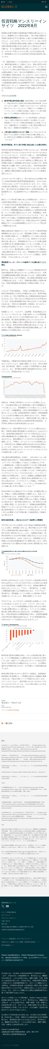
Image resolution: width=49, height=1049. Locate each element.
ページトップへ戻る (11, 1045)
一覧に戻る (6, 723)
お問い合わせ (5, 921)
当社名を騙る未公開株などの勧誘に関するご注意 (17, 927)
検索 (44, 1)
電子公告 (4, 924)
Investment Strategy (13, 710)
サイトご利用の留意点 (8, 912)
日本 (3, 2)
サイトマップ (5, 915)
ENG (11, 2)
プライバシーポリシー (8, 918)
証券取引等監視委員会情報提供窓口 (13, 929)
